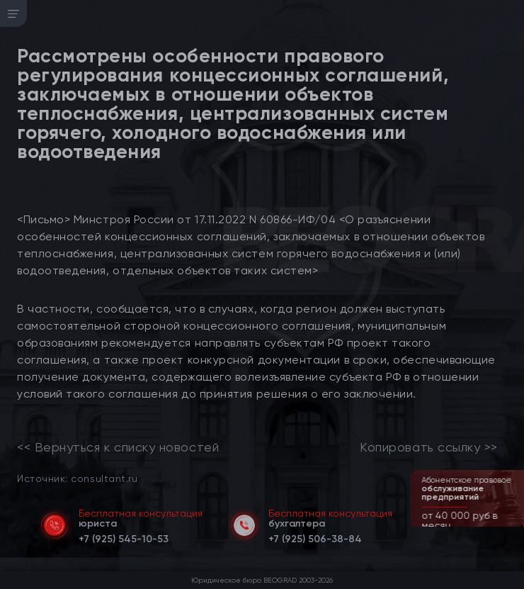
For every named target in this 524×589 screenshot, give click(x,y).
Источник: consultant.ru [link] (77, 478)
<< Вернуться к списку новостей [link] (118, 447)
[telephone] (124, 536)
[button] (515, 525)
